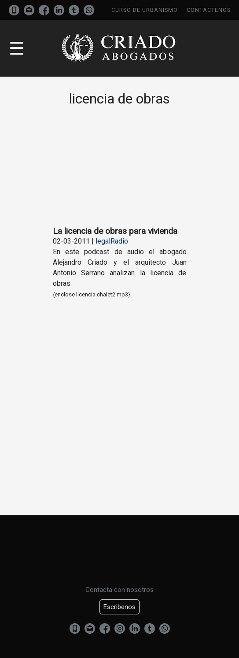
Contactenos (209, 10)
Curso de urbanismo (144, 10)
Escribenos (119, 607)
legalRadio (112, 241)
